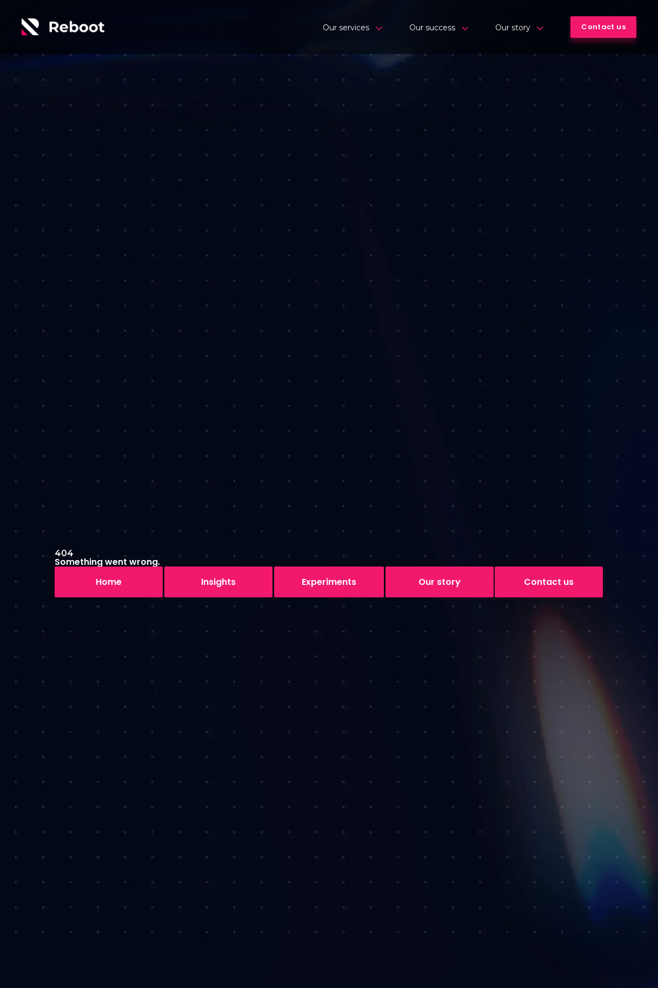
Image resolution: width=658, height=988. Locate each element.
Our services (352, 27)
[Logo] (63, 27)
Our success (438, 27)
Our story (519, 27)
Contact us (549, 582)
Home (109, 582)
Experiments (329, 582)
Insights (218, 582)
